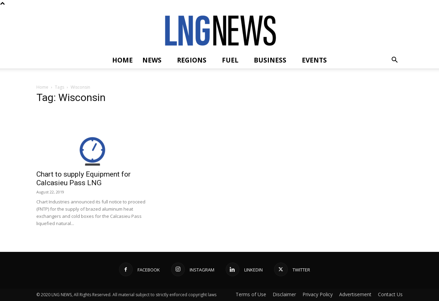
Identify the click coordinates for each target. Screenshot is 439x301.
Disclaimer (284, 294)
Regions (191, 60)
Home (122, 60)
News (152, 60)
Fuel (230, 60)
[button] (394, 60)
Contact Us (390, 294)
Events (314, 60)
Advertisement (355, 294)
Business (270, 60)
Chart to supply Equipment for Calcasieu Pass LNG (83, 178)
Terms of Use (251, 294)
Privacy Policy (317, 294)
